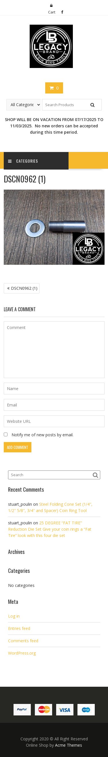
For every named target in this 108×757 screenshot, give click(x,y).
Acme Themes (68, 745)
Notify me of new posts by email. (42, 434)
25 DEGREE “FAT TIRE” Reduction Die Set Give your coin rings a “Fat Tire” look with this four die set (49, 529)
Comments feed (23, 640)
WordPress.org (22, 653)
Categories (23, 161)
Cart (51, 12)
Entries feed (19, 628)
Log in (14, 616)
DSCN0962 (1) (24, 288)
